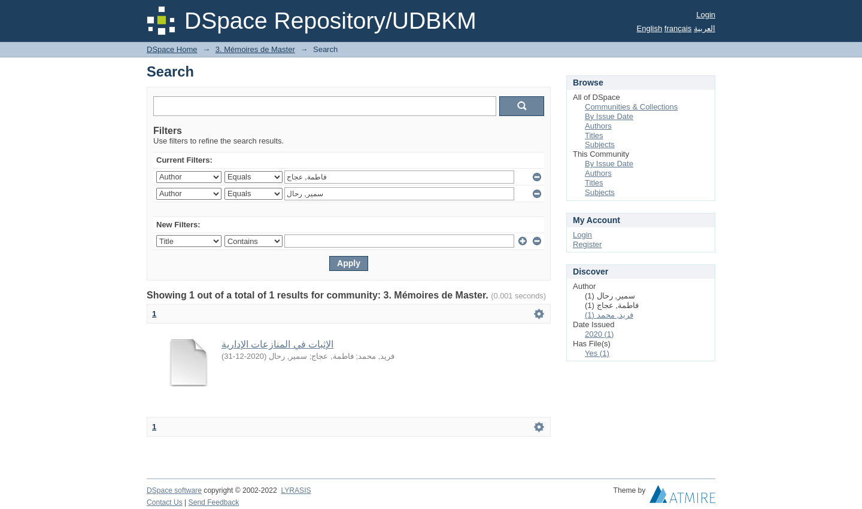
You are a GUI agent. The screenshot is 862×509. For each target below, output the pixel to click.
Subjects (600, 144)
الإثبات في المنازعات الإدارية (277, 344)
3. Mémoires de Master (255, 49)
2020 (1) (599, 334)
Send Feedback (214, 502)
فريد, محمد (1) (609, 314)
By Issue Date (609, 116)
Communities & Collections (631, 106)
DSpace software (174, 490)
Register (587, 244)
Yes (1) (597, 353)
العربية (704, 28)
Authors (598, 125)
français (678, 28)
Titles (594, 135)
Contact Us (165, 502)
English (650, 28)
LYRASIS (296, 490)
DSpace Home (172, 49)
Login (705, 14)
